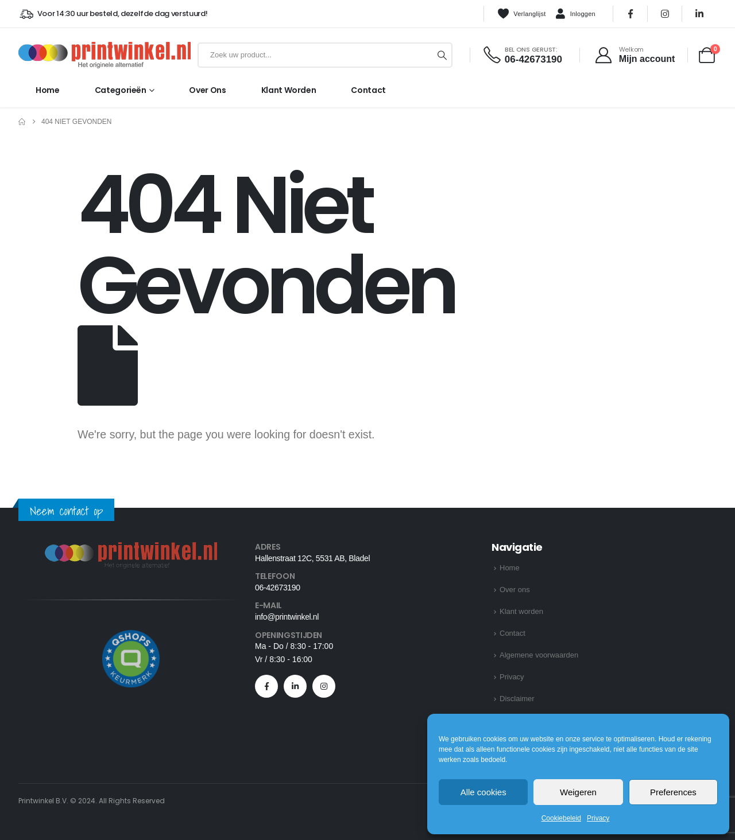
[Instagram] (665, 14)
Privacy (598, 818)
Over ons (207, 90)
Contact (368, 90)
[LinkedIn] (699, 14)
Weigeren (578, 792)
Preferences (673, 792)
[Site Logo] (104, 55)
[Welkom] (634, 55)
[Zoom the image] (131, 549)
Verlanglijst (521, 14)
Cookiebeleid (561, 818)
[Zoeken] (442, 55)
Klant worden (288, 90)
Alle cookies (483, 792)
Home (48, 90)
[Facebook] (630, 14)
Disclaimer (517, 698)
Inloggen (575, 14)
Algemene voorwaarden (539, 655)
